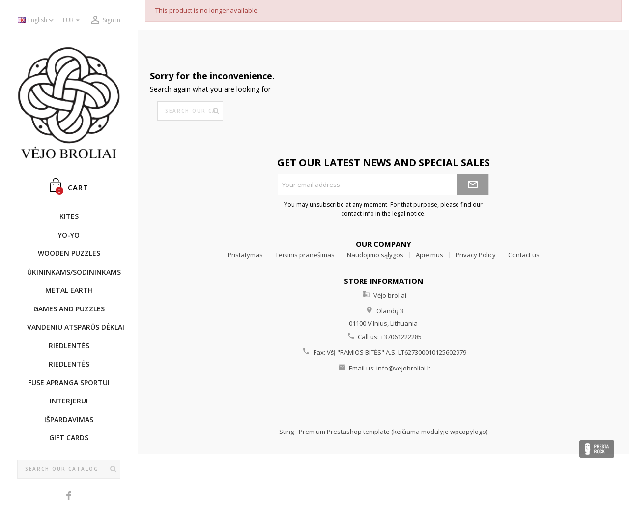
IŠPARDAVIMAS (68, 419)
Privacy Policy (476, 254)
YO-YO (69, 235)
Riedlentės (69, 345)
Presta (596, 449)
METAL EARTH (69, 290)
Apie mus (429, 254)
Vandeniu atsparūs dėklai (73, 327)
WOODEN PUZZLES (69, 253)
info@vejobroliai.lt (403, 368)
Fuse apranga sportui (69, 382)
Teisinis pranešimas (305, 254)
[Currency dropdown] (72, 20)
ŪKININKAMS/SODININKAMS (73, 272)
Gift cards (68, 437)
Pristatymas (245, 254)
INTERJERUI (69, 400)
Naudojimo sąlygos (375, 254)
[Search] (68, 469)
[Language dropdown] (37, 20)
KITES (69, 216)
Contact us (524, 254)
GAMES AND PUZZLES (69, 308)
